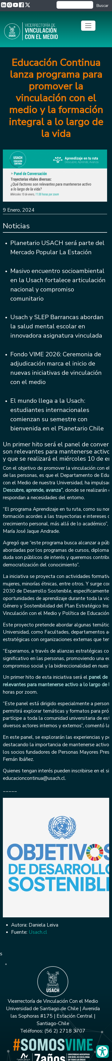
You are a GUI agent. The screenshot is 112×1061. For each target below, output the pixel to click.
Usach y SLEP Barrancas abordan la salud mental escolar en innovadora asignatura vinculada (56, 326)
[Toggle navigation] (88, 26)
